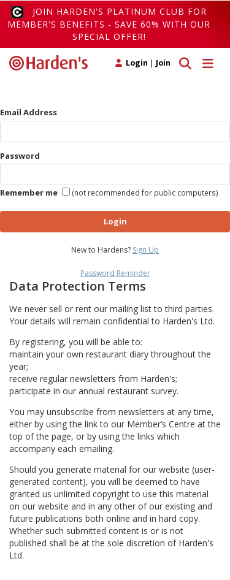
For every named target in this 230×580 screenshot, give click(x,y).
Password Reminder (115, 273)
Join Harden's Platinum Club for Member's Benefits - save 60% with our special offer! (108, 24)
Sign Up (145, 250)
